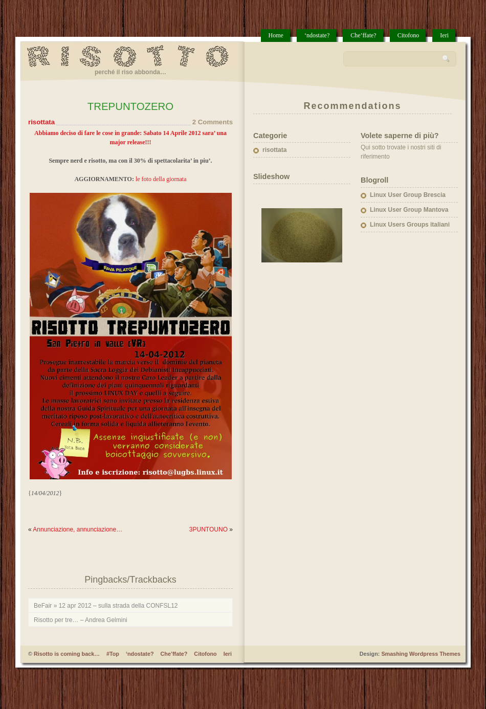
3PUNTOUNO (208, 529)
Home (276, 35)
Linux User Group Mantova (409, 209)
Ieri (444, 35)
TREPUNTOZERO (130, 106)
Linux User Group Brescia (408, 194)
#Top (112, 654)
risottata (41, 122)
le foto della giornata (161, 179)
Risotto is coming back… (67, 654)
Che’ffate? (363, 35)
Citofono (408, 35)
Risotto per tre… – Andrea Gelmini (80, 620)
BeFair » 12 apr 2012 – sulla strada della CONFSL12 (106, 605)
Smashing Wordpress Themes (420, 654)
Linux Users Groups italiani (410, 224)
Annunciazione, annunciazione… (77, 529)
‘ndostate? (316, 35)
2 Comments (212, 122)
